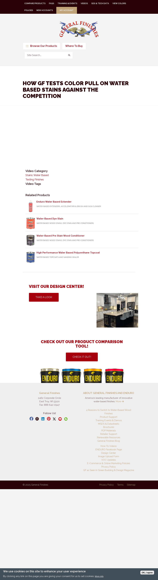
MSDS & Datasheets (108, 423)
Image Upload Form (108, 456)
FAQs (51, 3)
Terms (120, 484)
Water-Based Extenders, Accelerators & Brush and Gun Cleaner (68, 206)
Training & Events (67, 3)
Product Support (108, 417)
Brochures (108, 427)
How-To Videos (109, 446)
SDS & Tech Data (100, 3)
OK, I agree (147, 572)
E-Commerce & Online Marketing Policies (108, 463)
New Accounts (44, 10)
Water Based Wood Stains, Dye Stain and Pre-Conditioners (65, 223)
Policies (28, 10)
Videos (84, 3)
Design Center (108, 453)
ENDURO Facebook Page (108, 449)
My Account (67, 10)
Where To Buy (74, 45)
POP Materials (108, 430)
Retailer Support (108, 434)
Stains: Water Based (37, 175)
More (120, 401)
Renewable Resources (108, 437)
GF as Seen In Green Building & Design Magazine (108, 470)
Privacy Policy (108, 466)
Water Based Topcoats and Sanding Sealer (57, 257)
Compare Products (35, 3)
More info (99, 576)
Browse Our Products (41, 45)
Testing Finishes (34, 179)
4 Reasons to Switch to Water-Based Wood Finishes (108, 412)
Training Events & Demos (109, 420)
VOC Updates (108, 459)
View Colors (119, 3)
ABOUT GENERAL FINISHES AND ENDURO (108, 393)
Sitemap (131, 484)
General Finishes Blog (108, 441)
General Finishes (79, 29)
